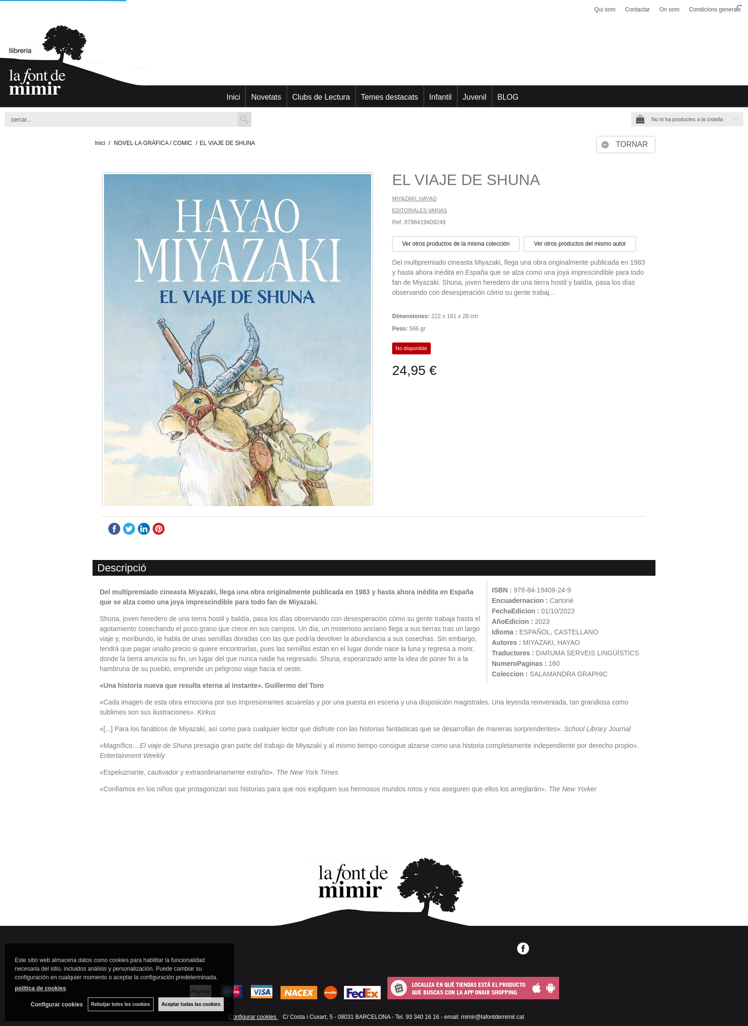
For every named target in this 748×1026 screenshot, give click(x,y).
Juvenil (475, 97)
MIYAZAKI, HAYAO (414, 198)
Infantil (440, 97)
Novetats (266, 97)
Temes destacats (389, 97)
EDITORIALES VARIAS (419, 210)
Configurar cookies (253, 1017)
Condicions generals (715, 9)
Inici (233, 97)
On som (669, 9)
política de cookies (40, 988)
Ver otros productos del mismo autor (580, 243)
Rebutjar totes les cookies (120, 1004)
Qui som (605, 9)
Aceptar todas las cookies (191, 1004)
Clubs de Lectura (321, 97)
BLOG (508, 97)
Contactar (637, 9)
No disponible (411, 348)
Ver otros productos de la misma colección (455, 243)
